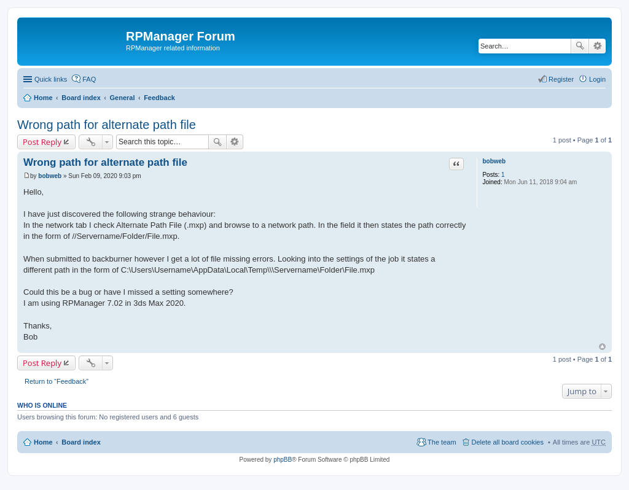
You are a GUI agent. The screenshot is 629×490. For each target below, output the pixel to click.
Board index (81, 97)
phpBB (282, 459)
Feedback (159, 97)
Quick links (50, 79)
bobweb (494, 161)
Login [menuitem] (597, 79)
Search (580, 46)
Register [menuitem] (561, 79)
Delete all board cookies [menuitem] (508, 442)
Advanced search (597, 46)
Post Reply (42, 141)
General (122, 97)
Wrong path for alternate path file (106, 124)
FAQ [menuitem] (89, 79)
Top (602, 346)
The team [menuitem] (442, 442)
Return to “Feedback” (56, 381)
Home (43, 97)
